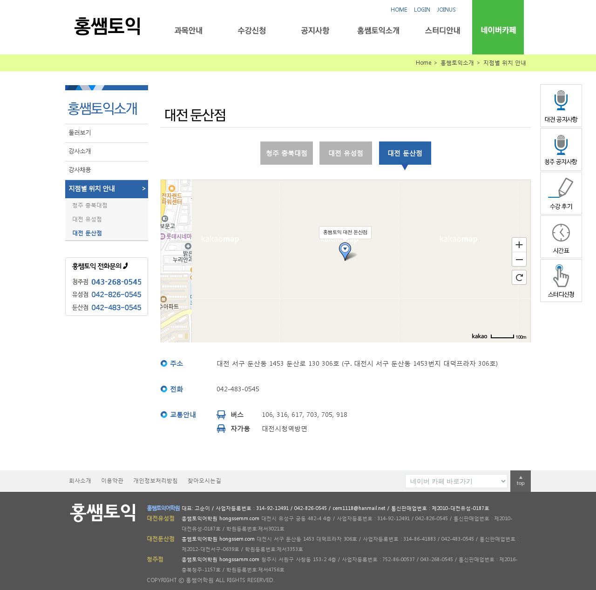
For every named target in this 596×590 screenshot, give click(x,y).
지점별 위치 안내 (108, 188)
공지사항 (315, 30)
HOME (399, 9)
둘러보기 (79, 132)
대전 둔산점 (87, 232)
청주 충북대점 (90, 204)
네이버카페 (498, 30)
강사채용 (79, 170)
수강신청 (251, 30)
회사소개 (80, 480)
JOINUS (446, 9)
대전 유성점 (87, 218)
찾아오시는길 (204, 480)
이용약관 (112, 480)
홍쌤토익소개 (378, 30)
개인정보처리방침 (155, 480)
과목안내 (188, 30)
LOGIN (422, 9)
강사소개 (79, 151)
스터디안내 (441, 30)
